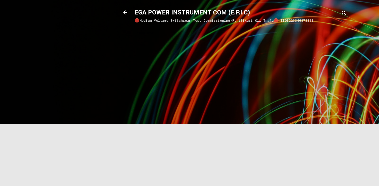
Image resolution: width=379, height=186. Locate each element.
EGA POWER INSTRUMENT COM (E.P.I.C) (192, 12)
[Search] (344, 14)
